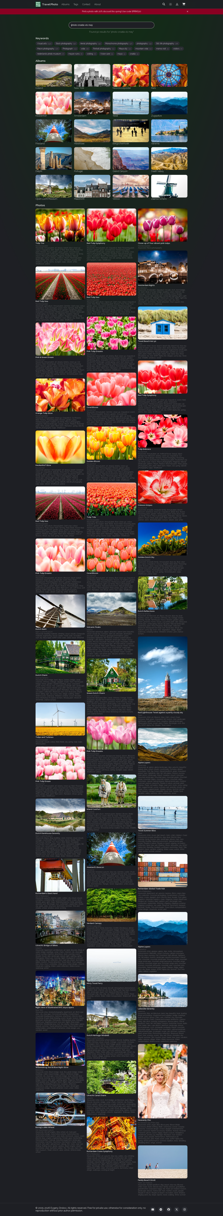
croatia (134, 54)
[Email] (153, 1209)
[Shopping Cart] (183, 4)
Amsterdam (142, 288)
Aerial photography (90, 43)
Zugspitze (142, 949)
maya (121, 54)
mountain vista (143, 48)
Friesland (90, 812)
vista (85, 48)
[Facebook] (169, 1209)
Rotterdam (40, 1070)
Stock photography (66, 43)
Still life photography (167, 43)
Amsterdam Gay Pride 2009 (148, 1123)
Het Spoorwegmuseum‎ (45, 1130)
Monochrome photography (118, 43)
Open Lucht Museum (44, 632)
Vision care (106, 54)
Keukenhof (91, 246)
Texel (140, 344)
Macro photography (47, 48)
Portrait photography (103, 48)
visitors (177, 48)
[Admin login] (177, 4)
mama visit (162, 48)
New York (39, 1010)
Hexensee (142, 765)
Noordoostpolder (42, 246)
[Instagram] (184, 1209)
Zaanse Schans (144, 614)
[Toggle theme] (170, 4)
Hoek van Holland (145, 1183)
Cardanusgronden (94, 926)
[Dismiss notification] (187, 12)
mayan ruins (75, 54)
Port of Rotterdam (144, 891)
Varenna (141, 1011)
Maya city (125, 48)
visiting (91, 54)
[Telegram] (161, 1209)
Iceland (90, 630)
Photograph (70, 48)
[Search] (163, 4)
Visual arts (44, 43)
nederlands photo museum (50, 54)
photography (144, 43)
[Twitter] (176, 1209)
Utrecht (39, 948)
